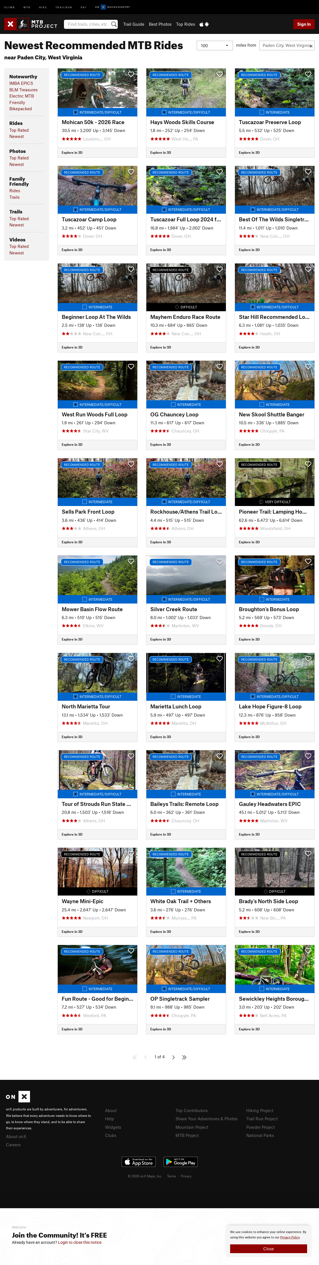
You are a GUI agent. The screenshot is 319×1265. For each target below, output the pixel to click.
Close (268, 1248)
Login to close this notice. (80, 1242)
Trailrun (63, 7)
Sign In (304, 24)
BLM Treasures (23, 89)
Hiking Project (259, 1110)
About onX (16, 1136)
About (111, 1110)
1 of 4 (160, 1056)
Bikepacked (20, 108)
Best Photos (160, 24)
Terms (171, 1176)
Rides (14, 190)
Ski (84, 7)
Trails (14, 197)
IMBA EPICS (21, 83)
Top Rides (185, 24)
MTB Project (187, 1135)
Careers (13, 1144)
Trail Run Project (262, 1118)
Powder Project (260, 1127)
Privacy (186, 1176)
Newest (16, 136)
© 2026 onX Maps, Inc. (145, 1176)
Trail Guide (133, 24)
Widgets (113, 1127)
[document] (268, 1241)
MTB (27, 7)
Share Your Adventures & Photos (206, 1118)
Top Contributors (191, 1110)
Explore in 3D (72, 152)
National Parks (260, 1135)
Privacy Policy (290, 1237)
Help (109, 1118)
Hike (43, 7)
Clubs (110, 1135)
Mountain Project (191, 1127)
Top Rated (19, 130)
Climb (9, 7)
